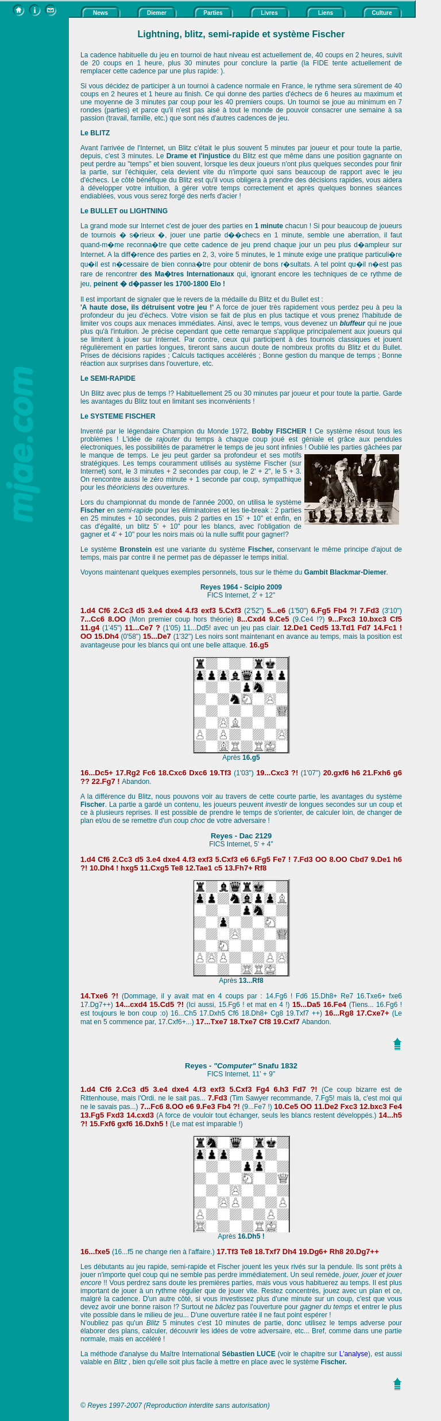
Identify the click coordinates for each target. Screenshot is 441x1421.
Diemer (157, 13)
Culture (382, 13)
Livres (269, 13)
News (100, 13)
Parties (212, 13)
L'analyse (353, 1354)
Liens (325, 13)
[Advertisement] (34, 190)
